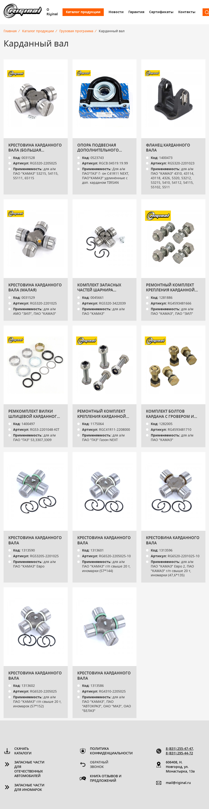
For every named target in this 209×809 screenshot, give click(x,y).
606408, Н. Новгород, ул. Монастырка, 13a (180, 767)
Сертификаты (161, 12)
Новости (116, 12)
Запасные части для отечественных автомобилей (29, 769)
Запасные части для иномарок (29, 788)
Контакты (186, 12)
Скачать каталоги (22, 751)
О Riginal (52, 12)
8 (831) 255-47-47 (179, 749)
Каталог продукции (83, 12)
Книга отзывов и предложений (105, 779)
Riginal (23, 12)
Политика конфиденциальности (106, 751)
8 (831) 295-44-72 (179, 753)
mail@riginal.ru (178, 783)
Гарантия (136, 12)
